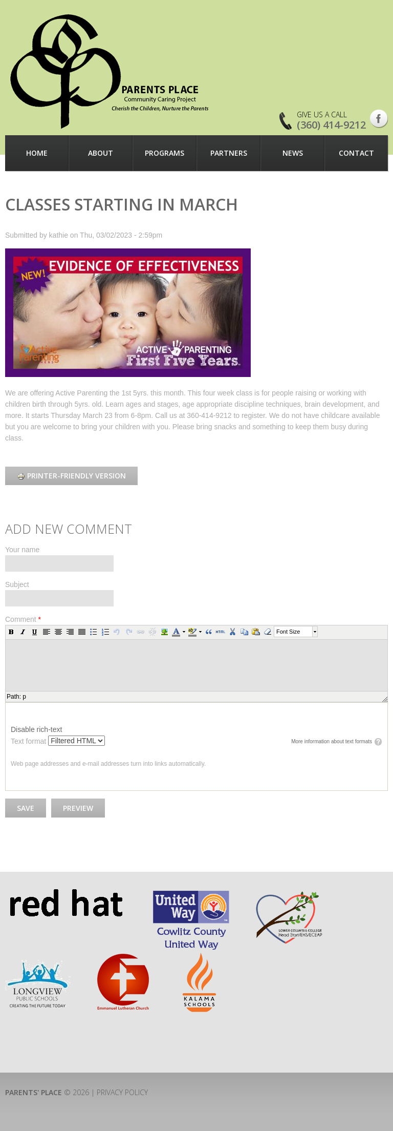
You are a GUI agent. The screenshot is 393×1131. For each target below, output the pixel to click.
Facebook (379, 119)
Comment (23, 619)
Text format (29, 741)
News (292, 153)
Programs (164, 153)
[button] (11, 631)
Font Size (288, 632)
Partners (228, 153)
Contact (356, 153)
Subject (17, 584)
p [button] (24, 696)
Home (37, 153)
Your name (22, 550)
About (100, 153)
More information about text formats (331, 741)
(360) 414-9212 (331, 125)
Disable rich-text (36, 729)
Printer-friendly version (71, 475)
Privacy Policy (122, 1092)
